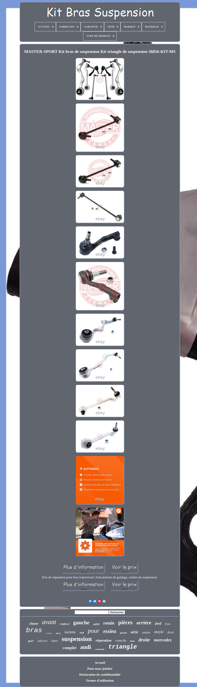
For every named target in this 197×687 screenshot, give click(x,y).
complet (69, 647)
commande (100, 649)
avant (49, 622)
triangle (122, 647)
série (134, 632)
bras (34, 630)
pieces (58, 633)
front (167, 623)
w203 (96, 624)
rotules (146, 632)
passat (123, 632)
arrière (143, 622)
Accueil (100, 662)
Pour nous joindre (100, 668)
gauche (81, 622)
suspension (77, 638)
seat (82, 632)
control (49, 633)
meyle (159, 631)
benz (132, 641)
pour (93, 630)
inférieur (43, 640)
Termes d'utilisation (100, 680)
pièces (125, 622)
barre (54, 640)
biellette (70, 632)
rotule (108, 623)
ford (158, 623)
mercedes (163, 639)
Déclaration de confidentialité (99, 674)
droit (170, 632)
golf (31, 641)
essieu (109, 631)
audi (85, 647)
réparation (103, 640)
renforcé (64, 624)
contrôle (120, 640)
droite (144, 639)
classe (33, 623)
